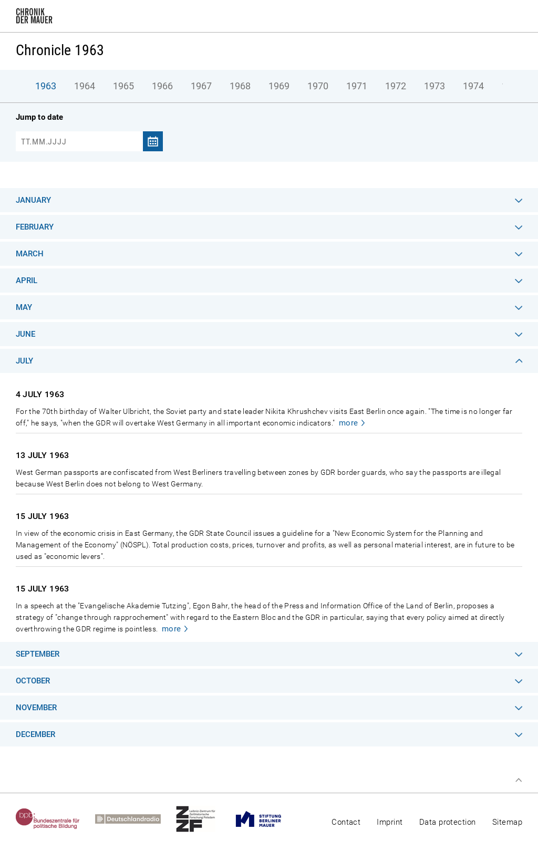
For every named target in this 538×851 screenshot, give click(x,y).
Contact (346, 822)
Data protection (447, 822)
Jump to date (39, 117)
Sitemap (507, 822)
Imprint (389, 822)
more (348, 423)
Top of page (518, 780)
